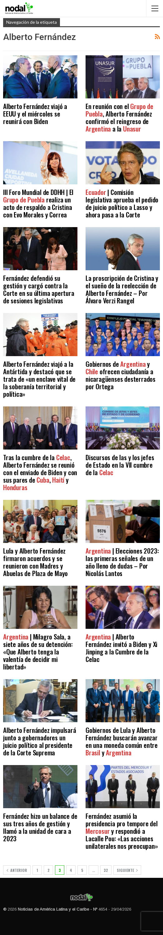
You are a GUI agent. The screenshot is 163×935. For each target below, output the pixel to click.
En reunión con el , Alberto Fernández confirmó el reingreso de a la (119, 117)
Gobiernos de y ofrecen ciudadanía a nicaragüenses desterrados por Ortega (121, 375)
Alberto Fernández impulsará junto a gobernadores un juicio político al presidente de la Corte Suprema (39, 741)
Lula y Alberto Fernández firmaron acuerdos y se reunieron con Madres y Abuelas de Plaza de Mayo (35, 562)
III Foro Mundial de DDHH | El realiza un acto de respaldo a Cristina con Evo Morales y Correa (38, 203)
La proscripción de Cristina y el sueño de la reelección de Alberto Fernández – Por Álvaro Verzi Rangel (122, 289)
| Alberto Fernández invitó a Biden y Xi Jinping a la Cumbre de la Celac (121, 648)
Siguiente (127, 870)
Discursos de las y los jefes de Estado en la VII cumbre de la (120, 464)
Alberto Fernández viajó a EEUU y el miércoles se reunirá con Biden (35, 113)
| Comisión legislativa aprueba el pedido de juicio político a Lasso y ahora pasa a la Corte (122, 203)
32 (106, 870)
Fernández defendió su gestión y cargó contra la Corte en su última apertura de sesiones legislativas (38, 289)
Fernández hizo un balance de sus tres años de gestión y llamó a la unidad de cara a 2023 (40, 827)
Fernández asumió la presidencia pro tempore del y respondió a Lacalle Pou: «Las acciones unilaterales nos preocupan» (122, 831)
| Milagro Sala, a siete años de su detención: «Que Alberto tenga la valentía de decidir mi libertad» (38, 651)
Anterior (17, 870)
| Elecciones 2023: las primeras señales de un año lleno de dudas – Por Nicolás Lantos (122, 562)
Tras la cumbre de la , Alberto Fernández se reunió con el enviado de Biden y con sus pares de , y (40, 472)
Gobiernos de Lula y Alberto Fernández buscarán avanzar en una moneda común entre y (122, 741)
